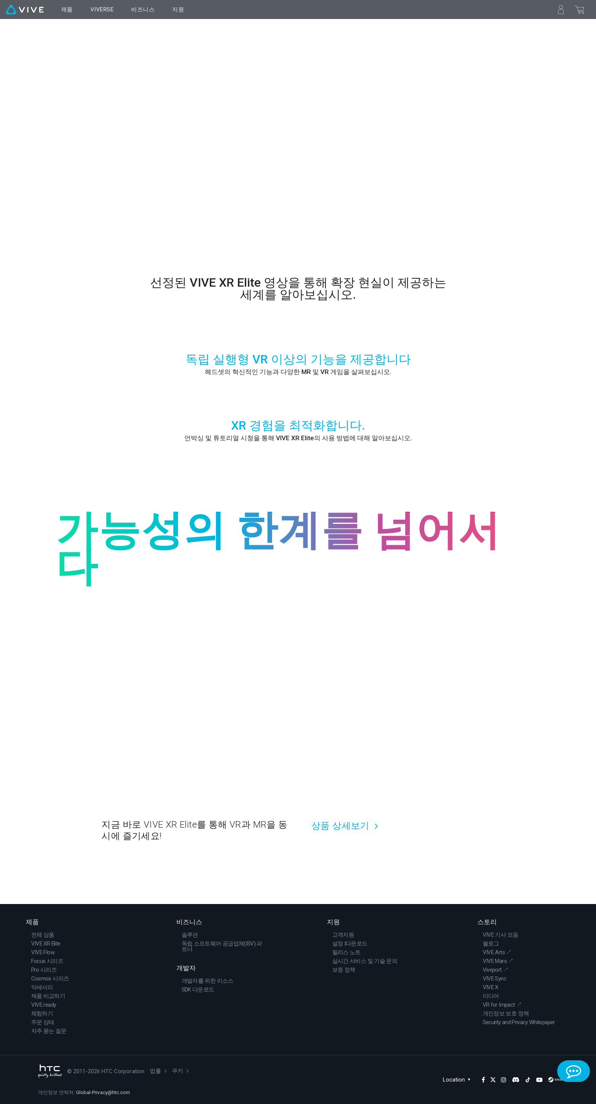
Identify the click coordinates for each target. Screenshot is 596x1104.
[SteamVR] (558, 1079)
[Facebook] (483, 1080)
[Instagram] (503, 1080)
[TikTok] (528, 1080)
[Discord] (516, 1080)
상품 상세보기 (340, 825)
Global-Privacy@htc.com (103, 1092)
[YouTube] (539, 1080)
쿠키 (177, 1071)
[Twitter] (493, 1079)
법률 (155, 1071)
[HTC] (50, 1071)
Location (458, 1079)
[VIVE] (25, 9)
